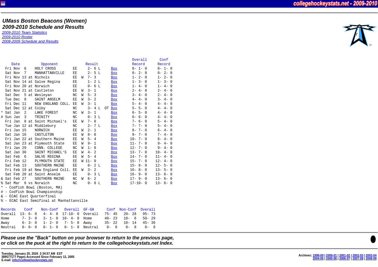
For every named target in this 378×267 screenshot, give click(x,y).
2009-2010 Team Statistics (24, 32)
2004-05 (318, 258)
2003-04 (371, 255)
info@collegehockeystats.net (32, 260)
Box (114, 68)
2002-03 (357, 255)
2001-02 (344, 255)
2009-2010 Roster (17, 37)
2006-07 (344, 258)
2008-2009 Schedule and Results (30, 41)
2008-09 (371, 258)
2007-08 (357, 258)
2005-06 (331, 258)
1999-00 (318, 255)
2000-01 (331, 255)
